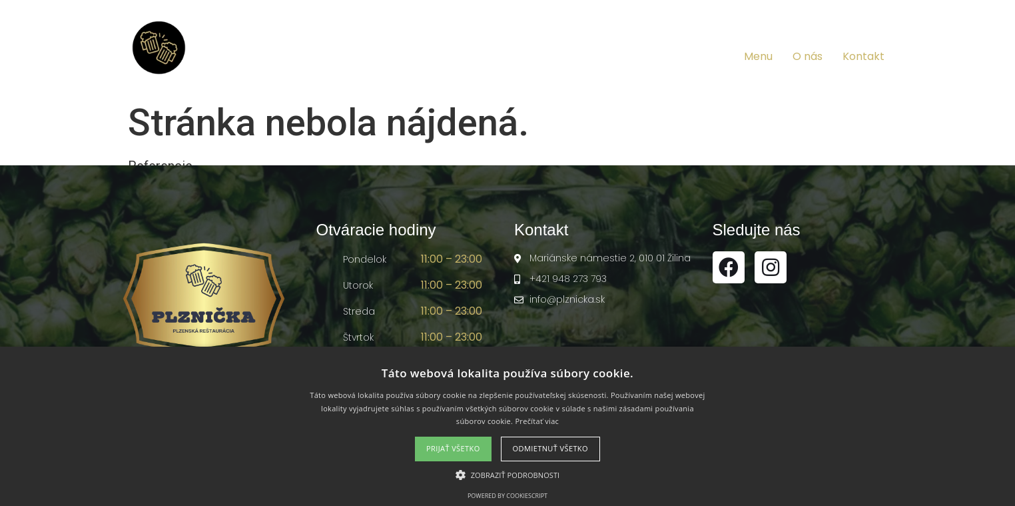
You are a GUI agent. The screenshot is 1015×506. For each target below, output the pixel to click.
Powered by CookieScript (507, 495)
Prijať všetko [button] (453, 448)
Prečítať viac (537, 421)
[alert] (507, 426)
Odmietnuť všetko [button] (550, 448)
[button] (508, 474)
